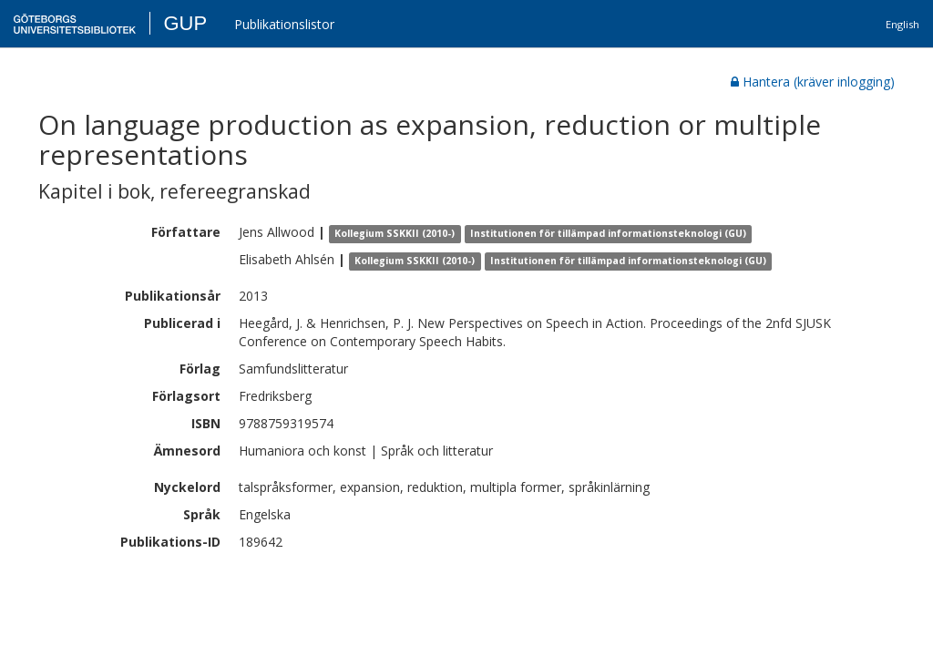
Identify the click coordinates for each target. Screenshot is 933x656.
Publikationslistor (284, 24)
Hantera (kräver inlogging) (813, 81)
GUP (185, 23)
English (902, 24)
